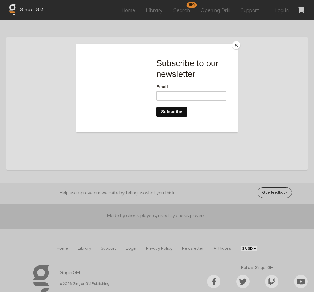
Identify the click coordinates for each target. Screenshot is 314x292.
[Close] (236, 45)
